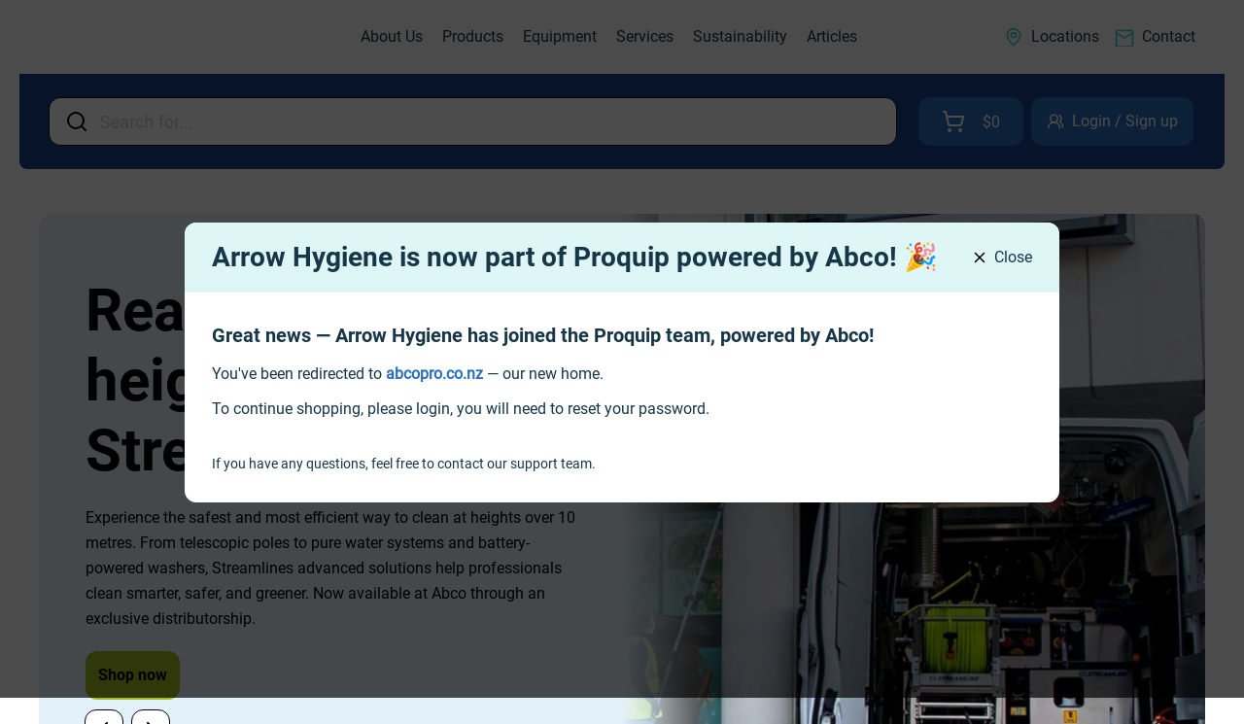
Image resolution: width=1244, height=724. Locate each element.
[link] (434, 373)
